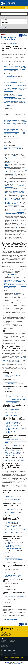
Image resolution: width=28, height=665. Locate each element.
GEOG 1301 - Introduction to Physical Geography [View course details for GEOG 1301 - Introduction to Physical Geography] (16, 85)
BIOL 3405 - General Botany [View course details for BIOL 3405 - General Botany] (11, 412)
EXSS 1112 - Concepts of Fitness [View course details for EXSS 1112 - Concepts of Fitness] (12, 513)
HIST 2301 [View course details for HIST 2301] (7, 181)
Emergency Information (14, 657)
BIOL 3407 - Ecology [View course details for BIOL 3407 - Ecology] (9, 413)
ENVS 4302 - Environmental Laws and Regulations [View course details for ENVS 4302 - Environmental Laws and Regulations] (16, 396)
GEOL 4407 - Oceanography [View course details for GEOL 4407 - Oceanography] (11, 432)
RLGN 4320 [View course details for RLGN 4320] (7, 202)
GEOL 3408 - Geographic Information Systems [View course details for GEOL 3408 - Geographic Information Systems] (14, 428)
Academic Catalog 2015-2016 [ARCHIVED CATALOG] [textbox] (12, 14)
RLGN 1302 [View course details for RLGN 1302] (13, 198)
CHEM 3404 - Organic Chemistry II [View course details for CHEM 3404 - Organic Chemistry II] (12, 425)
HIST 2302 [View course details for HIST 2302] (14, 181)
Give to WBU (12, 640)
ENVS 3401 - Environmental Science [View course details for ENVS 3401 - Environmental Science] (12, 388)
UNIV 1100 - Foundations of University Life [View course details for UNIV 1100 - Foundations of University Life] (12, 147)
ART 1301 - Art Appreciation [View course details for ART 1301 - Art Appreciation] (9, 95)
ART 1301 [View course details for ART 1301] (22, 172)
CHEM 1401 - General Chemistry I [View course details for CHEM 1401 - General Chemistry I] (12, 453)
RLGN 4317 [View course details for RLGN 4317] (18, 199)
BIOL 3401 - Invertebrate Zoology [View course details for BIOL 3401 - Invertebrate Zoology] (12, 409)
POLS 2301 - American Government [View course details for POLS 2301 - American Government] (11, 138)
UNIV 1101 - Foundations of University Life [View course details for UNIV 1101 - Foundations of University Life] (12, 148)
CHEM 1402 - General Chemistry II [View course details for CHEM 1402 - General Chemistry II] (12, 455)
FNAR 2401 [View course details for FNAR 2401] (20, 177)
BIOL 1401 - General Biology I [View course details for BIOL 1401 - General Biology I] (11, 375)
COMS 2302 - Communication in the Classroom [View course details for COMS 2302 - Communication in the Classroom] (17, 529)
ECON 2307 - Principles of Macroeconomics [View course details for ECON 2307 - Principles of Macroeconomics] (13, 82)
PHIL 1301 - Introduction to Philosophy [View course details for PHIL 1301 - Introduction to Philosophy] (13, 88)
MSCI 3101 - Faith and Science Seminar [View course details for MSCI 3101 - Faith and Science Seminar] (13, 452)
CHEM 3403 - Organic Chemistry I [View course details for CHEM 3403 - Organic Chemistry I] (12, 423)
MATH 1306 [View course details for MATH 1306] (11, 361)
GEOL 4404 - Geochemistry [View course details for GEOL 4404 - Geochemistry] (10, 429)
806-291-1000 (5, 650)
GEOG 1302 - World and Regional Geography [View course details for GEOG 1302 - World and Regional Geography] (15, 86)
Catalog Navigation (6, 31)
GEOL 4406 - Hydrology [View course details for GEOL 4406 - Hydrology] (10, 431)
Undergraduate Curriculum (11, 43)
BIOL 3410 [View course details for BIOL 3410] (7, 179)
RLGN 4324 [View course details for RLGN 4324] (19, 202)
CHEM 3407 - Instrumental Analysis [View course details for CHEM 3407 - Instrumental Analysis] (12, 426)
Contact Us (4, 652)
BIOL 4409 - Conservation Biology (13, 402)
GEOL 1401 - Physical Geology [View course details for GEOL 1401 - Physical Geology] (11, 382)
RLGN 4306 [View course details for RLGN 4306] (7, 199)
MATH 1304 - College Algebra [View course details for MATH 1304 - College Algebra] (10, 109)
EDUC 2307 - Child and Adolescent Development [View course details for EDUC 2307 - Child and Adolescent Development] (14, 84)
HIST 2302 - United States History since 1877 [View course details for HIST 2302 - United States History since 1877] (14, 560)
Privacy (21, 657)
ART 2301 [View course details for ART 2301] (16, 175)
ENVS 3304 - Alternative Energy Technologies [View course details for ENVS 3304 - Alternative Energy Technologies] (15, 393)
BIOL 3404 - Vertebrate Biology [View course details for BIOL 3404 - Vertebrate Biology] (11, 410)
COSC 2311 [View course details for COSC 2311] (20, 291)
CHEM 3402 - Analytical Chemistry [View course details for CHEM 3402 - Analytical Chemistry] (12, 422)
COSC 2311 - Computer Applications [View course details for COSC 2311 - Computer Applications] (11, 284)
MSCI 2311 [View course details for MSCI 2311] (20, 294)
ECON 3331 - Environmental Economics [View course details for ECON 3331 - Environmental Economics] (13, 445)
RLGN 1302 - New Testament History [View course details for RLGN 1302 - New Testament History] (11, 132)
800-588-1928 (12, 650)
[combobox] (14, 14)
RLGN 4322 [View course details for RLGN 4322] (13, 202)
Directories (3, 641)
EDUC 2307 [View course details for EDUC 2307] (7, 165)
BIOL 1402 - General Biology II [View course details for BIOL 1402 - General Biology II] (11, 376)
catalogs (7, 662)
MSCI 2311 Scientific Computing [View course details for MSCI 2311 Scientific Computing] (9, 359)
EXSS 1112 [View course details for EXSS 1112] (16, 227)
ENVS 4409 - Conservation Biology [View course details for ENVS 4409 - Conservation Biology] (13, 401)
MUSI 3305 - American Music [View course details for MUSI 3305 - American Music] (12, 101)
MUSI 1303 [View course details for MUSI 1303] (15, 171)
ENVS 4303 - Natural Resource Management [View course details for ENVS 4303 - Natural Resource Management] (15, 399)
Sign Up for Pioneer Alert (5, 646)
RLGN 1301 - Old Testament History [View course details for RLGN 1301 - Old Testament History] (11, 129)
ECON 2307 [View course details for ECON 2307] (7, 162)
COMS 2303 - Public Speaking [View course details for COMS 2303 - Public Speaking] (16, 530)
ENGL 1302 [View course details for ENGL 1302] (14, 159)
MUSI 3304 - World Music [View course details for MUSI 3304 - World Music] (19, 99)
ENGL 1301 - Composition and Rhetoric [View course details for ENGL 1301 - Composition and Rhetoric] (12, 75)
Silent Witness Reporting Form (7, 648)
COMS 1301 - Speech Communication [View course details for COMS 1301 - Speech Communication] (12, 66)
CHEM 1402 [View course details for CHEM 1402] (17, 365)
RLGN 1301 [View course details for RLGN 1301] (13, 201)
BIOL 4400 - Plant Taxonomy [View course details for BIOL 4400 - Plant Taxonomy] (11, 415)
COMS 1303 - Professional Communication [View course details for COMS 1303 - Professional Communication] (14, 528)
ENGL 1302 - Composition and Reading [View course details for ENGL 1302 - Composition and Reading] (13, 510)
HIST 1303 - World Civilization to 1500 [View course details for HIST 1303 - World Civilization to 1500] (12, 120)
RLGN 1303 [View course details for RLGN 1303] (22, 219)
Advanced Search (4, 27)
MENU (3, 7)
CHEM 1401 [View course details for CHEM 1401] (10, 365)
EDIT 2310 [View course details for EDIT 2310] (15, 293)
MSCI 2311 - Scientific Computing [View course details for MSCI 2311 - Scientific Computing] (12, 512)
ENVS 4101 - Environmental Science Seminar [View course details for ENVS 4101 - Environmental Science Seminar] (14, 460)
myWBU (12, 641)
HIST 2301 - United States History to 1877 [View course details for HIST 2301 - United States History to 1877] (13, 548)
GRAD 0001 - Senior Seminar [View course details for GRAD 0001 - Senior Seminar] (10, 150)
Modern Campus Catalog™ (16, 663)
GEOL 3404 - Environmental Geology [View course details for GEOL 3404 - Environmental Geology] (12, 383)
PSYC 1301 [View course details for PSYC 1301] (7, 167)
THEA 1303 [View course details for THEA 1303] (14, 174)
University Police (4, 645)
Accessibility (6, 657)
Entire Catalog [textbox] (4, 19)
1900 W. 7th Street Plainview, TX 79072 (10, 653)
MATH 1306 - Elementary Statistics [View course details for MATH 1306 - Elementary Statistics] (11, 274)
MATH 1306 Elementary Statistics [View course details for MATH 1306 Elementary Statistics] (19, 357)
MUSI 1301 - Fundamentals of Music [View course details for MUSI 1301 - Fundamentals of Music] (11, 98)
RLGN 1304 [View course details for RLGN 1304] (13, 220)
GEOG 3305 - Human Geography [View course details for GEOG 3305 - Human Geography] (12, 439)
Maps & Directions (4, 640)
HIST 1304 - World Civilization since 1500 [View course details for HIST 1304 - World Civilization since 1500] (13, 559)
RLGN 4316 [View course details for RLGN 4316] (13, 199)
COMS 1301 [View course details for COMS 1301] (14, 155)
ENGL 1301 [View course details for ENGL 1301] (7, 159)
